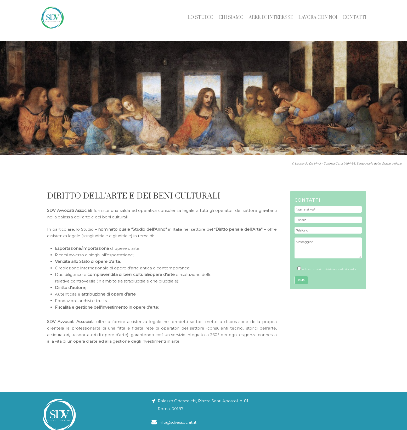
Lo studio (200, 20)
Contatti (354, 20)
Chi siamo (231, 20)
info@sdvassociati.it (173, 405)
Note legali (240, 425)
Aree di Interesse (271, 20)
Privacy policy (350, 269)
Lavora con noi (317, 20)
